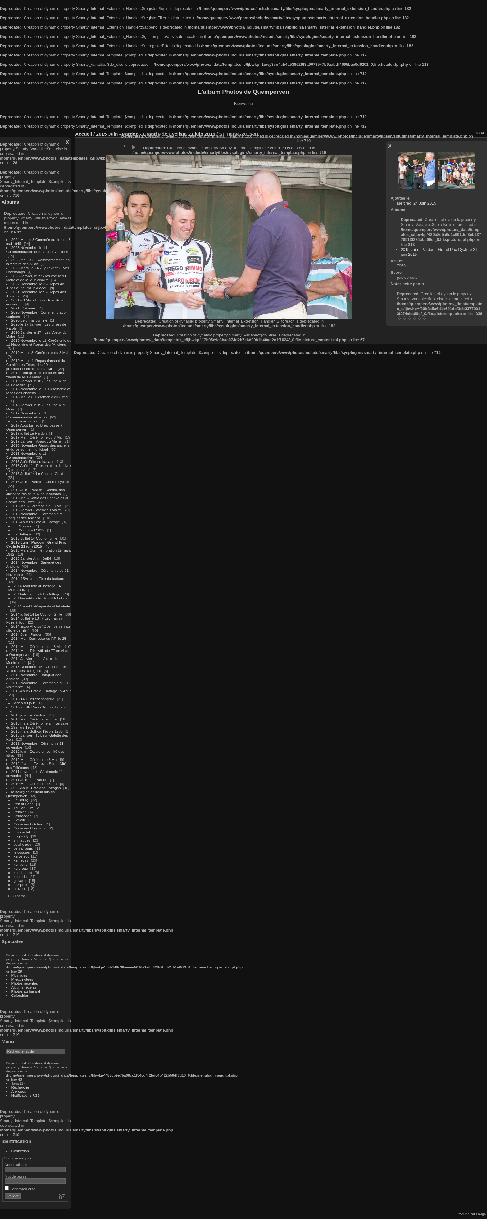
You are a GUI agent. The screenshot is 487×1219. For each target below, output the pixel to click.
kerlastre (21, 864)
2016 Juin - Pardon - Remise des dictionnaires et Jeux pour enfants (35, 492)
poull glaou (22, 844)
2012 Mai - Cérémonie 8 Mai (34, 759)
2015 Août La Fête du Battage (35, 522)
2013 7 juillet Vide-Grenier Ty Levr (38, 707)
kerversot (21, 856)
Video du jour (24, 703)
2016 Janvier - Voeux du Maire (36, 510)
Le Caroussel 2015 (29, 530)
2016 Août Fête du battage (33, 461)
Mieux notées (22, 979)
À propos (18, 1091)
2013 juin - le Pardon (28, 715)
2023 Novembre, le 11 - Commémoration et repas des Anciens (37, 250)
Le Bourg (21, 800)
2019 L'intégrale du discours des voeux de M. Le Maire (35, 375)
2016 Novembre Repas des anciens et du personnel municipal (38, 447)
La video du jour (27, 421)
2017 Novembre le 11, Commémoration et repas (27, 415)
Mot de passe (16, 1176)
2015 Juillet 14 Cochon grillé (34, 538)
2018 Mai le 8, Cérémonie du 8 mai (39, 397)
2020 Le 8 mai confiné (29, 320)
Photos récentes (24, 983)
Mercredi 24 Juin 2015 (416, 203)
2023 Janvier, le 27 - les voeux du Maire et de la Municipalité (36, 278)
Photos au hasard (25, 991)
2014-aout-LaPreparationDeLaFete (42, 606)
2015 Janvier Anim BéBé (31, 558)
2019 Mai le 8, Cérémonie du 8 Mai (39, 352)
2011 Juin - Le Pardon (29, 780)
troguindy (21, 836)
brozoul (20, 889)
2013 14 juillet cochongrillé (33, 699)
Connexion (20, 1151)
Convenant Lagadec (30, 828)
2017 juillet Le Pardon (29, 433)
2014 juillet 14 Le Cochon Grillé (36, 614)
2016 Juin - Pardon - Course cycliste (41, 482)
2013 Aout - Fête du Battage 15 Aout (41, 691)
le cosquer (22, 852)
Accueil (83, 134)
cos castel (22, 832)
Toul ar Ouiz (23, 808)
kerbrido (20, 876)
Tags (15, 1083)
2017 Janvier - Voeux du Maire (36, 441)
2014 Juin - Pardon (26, 634)
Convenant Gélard (28, 824)
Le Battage (22, 534)
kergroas (21, 868)
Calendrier (19, 995)
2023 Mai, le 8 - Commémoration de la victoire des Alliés (38, 262)
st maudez (22, 840)
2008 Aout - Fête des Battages (36, 788)
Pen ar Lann (24, 804)
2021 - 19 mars (23, 308)
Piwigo (481, 1214)
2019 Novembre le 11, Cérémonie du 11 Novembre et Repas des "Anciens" (38, 342)
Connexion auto (20, 1189)
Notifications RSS (25, 1095)
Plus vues (19, 975)
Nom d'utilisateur (18, 1165)
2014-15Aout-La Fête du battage (37, 578)
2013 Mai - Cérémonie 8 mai (34, 719)
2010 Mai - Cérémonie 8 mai (34, 784)
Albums (10, 202)
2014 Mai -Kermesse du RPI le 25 (38, 638)
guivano (20, 880)
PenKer (20, 812)
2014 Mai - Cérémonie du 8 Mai (37, 646)
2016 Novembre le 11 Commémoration (26, 455)
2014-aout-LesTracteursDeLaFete (41, 598)
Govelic (20, 820)
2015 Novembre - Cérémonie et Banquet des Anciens (34, 516)
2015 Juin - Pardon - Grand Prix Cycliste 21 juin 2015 (36, 544)
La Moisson (23, 526)
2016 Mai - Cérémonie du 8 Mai (37, 506)
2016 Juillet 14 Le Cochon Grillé (37, 474)
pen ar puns (23, 848)
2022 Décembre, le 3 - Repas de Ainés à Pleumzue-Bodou (35, 286)
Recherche (20, 1087)
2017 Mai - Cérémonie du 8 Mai (37, 437)
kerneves (21, 860)
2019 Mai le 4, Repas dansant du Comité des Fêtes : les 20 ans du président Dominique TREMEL (35, 365)
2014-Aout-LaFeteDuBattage (37, 594)
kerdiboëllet (23, 872)
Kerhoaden (23, 816)
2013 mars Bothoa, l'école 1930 (37, 731)
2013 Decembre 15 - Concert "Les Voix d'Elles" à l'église (36, 669)
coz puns (21, 885)
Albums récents (24, 987)
